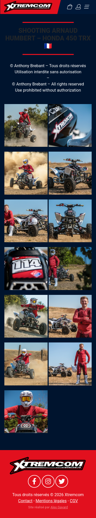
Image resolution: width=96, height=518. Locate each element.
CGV (74, 500)
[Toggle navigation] (86, 7)
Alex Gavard (59, 507)
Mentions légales (51, 500)
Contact (25, 500)
